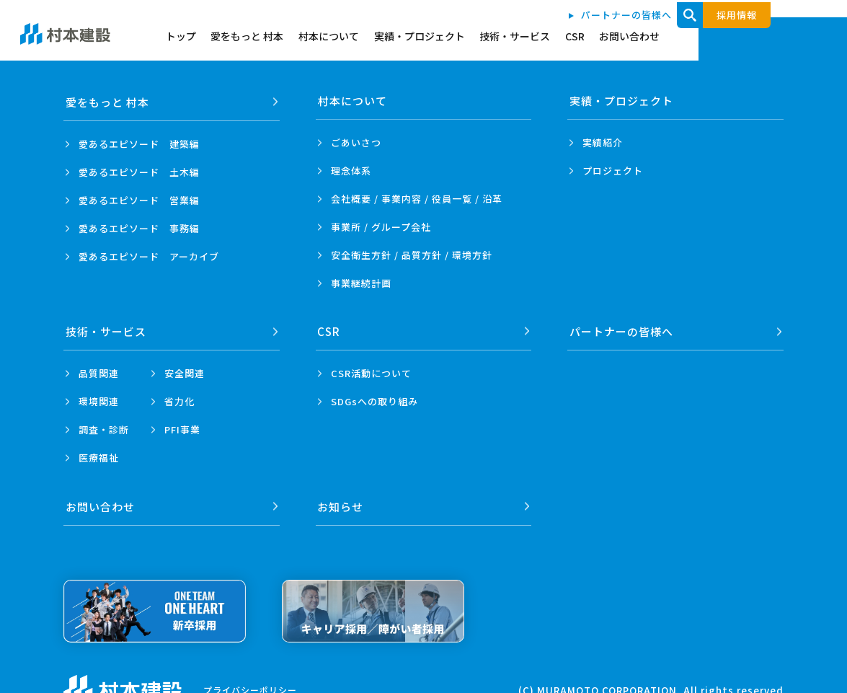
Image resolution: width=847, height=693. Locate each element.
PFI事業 (182, 428)
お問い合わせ (770, 37)
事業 (361, 283)
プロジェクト (612, 170)
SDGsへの (374, 400)
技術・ (106, 329)
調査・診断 (104, 428)
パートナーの (621, 329)
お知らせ (341, 503)
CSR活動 (371, 372)
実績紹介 (602, 142)
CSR (712, 37)
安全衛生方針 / (411, 255)
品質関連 (99, 372)
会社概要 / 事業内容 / (416, 199)
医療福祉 (99, 456)
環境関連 (99, 400)
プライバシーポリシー (250, 686)
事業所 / (381, 227)
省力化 (179, 400)
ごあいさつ (356, 142)
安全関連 (184, 372)
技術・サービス (648, 37)
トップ (302, 37)
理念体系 (351, 170)
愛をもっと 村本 (371, 37)
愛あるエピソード (139, 142)
